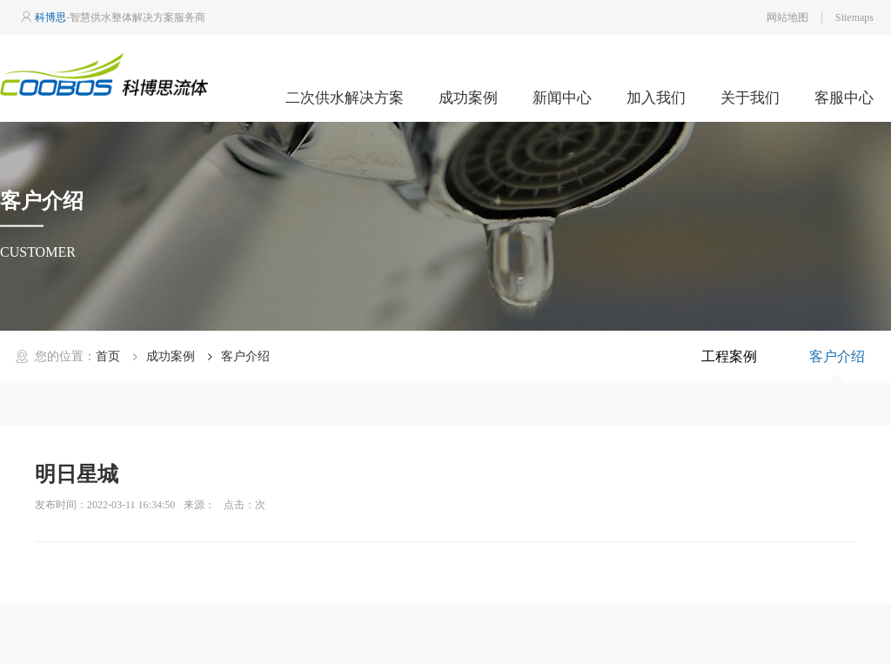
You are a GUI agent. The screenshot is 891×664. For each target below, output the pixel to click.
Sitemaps (854, 17)
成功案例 (468, 98)
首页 (108, 356)
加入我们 (656, 98)
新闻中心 (562, 98)
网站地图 (787, 17)
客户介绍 (837, 356)
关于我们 (750, 98)
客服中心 (844, 98)
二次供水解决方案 (344, 98)
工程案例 (729, 356)
